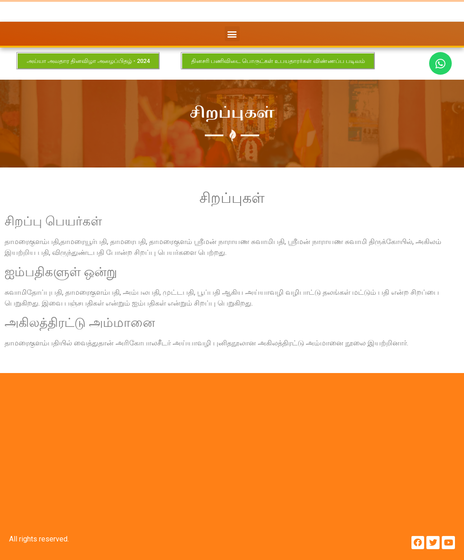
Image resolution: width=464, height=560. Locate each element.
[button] (232, 33)
